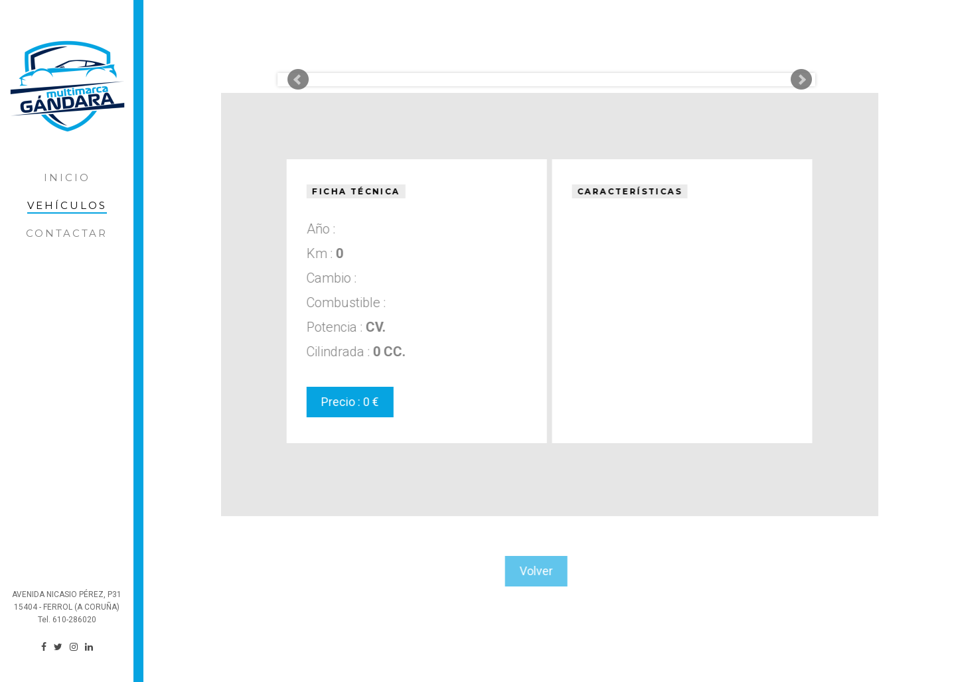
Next (801, 79)
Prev (298, 79)
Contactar (67, 233)
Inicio (67, 177)
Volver (525, 571)
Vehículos (67, 205)
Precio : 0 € (349, 402)
